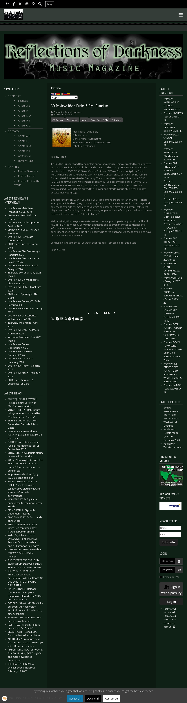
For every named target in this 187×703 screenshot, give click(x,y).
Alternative (72, 120)
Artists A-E (24, 105)
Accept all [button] (75, 698)
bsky (49, 4)
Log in (171, 602)
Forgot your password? (170, 610)
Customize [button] (111, 698)
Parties (13, 166)
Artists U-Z (24, 125)
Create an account (169, 624)
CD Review (57, 120)
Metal (84, 120)
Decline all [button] (93, 698)
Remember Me (171, 577)
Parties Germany (28, 171)
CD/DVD (13, 131)
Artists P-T (24, 120)
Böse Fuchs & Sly (99, 120)
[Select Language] (64, 97)
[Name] (170, 528)
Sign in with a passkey (171, 589)
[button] (53, 319)
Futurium (116, 120)
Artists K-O (24, 115)
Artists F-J (23, 110)
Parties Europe (26, 176)
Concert (14, 96)
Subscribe (168, 542)
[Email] (170, 534)
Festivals (23, 100)
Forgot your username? (170, 617)
